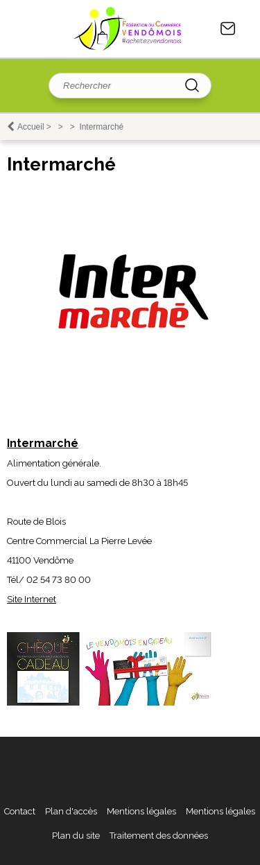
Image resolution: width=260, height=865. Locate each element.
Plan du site (76, 835)
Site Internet (31, 599)
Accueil (30, 127)
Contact (228, 28)
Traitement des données (159, 835)
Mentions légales (141, 811)
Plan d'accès (71, 811)
